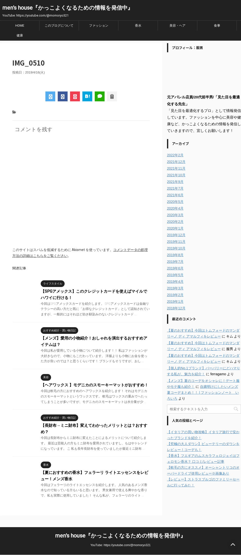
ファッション (98, 25)
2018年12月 (176, 308)
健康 (20, 35)
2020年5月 (175, 202)
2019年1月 (175, 302)
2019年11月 (176, 242)
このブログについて (59, 25)
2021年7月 (175, 188)
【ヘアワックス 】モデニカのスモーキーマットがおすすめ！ (94, 385)
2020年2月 (175, 222)
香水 (138, 25)
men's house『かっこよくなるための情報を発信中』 (67, 8)
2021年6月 (175, 195)
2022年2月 (175, 155)
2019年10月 (176, 248)
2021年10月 (176, 175)
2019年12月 (176, 235)
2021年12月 (176, 162)
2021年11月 (176, 168)
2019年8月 (175, 255)
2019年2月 (175, 295)
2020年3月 (175, 215)
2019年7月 (175, 262)
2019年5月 (175, 275)
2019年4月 (175, 282)
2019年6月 (175, 268)
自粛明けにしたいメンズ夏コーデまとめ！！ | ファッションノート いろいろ (203, 392)
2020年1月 (175, 228)
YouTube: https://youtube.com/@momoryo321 (120, 545)
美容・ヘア (177, 25)
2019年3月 (175, 288)
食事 (217, 25)
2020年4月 (175, 208)
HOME (19, 25)
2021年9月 (175, 182)
